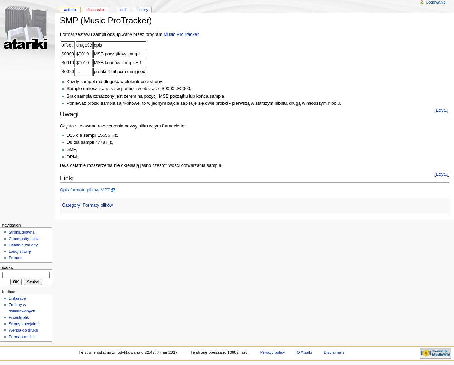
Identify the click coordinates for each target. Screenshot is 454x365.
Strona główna (21, 232)
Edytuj (442, 110)
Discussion (95, 9)
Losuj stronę (20, 251)
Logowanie (436, 2)
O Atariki (304, 352)
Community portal (24, 238)
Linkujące (17, 298)
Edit (123, 9)
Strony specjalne (24, 324)
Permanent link (22, 336)
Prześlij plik (19, 317)
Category (71, 205)
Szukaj (8, 267)
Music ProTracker (181, 34)
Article (70, 9)
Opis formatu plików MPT (85, 189)
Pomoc (15, 258)
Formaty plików (98, 205)
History (142, 9)
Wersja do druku (23, 330)
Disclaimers (333, 352)
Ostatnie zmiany (23, 245)
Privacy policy (272, 352)
